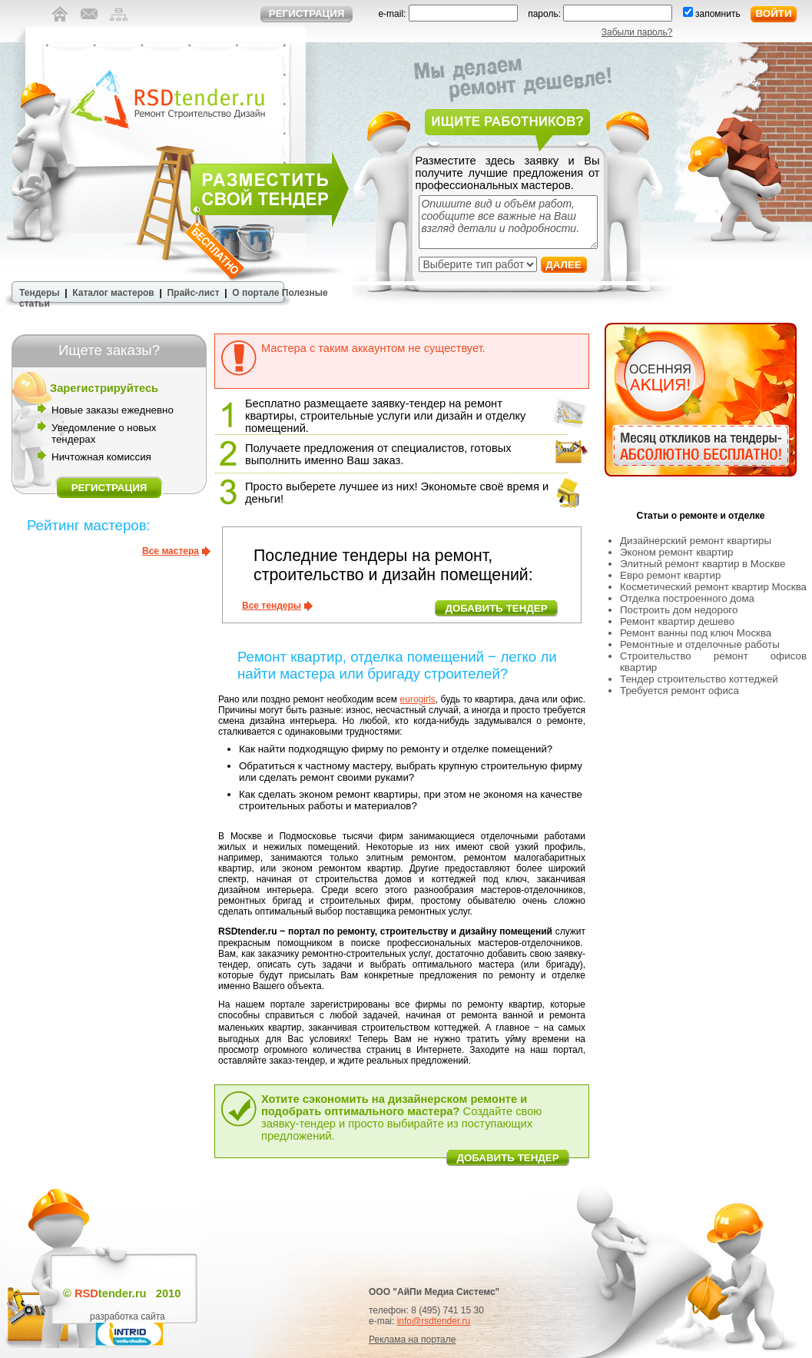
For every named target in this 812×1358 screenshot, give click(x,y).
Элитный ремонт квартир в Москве (702, 563)
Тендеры (39, 292)
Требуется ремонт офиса (679, 690)
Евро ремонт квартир (670, 575)
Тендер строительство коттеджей (699, 679)
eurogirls (418, 699)
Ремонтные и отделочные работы (700, 644)
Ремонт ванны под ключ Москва (695, 633)
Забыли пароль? (637, 32)
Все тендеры (271, 605)
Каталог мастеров (113, 292)
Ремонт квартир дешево (677, 621)
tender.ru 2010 (128, 1293)
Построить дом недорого (678, 610)
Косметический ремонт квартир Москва (713, 587)
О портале (255, 292)
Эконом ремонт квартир (676, 552)
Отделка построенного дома (687, 598)
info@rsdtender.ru (434, 1321)
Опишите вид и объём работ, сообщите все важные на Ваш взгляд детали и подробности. (508, 222)
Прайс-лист (193, 292)
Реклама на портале (412, 1339)
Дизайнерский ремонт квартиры (695, 540)
